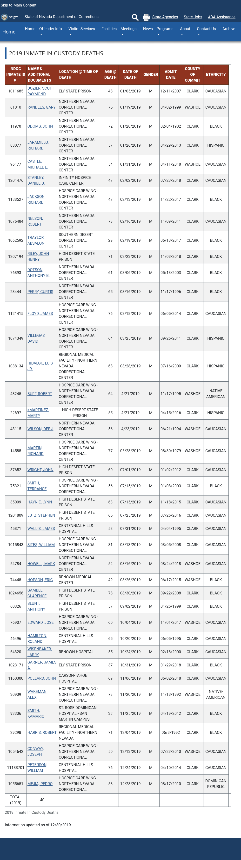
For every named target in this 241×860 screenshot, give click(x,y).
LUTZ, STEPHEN (41, 515)
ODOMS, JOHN (40, 126)
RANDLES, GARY (41, 107)
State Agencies (165, 17)
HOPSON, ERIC (40, 580)
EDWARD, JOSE (40, 622)
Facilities (109, 28)
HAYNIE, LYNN (39, 502)
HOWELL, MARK (41, 563)
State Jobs (193, 17)
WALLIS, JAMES (41, 528)
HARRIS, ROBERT (42, 732)
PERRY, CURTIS (40, 291)
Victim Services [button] (81, 28)
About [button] (185, 28)
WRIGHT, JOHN (40, 470)
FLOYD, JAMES (40, 313)
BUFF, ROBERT (39, 393)
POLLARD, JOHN (41, 678)
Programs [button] (165, 28)
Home (7, 32)
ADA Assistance (221, 17)
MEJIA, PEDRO (40, 784)
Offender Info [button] (50, 28)
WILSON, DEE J (40, 429)
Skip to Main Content (18, 5)
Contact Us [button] (206, 28)
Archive (228, 28)
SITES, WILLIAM (41, 544)
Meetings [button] (128, 28)
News (148, 28)
